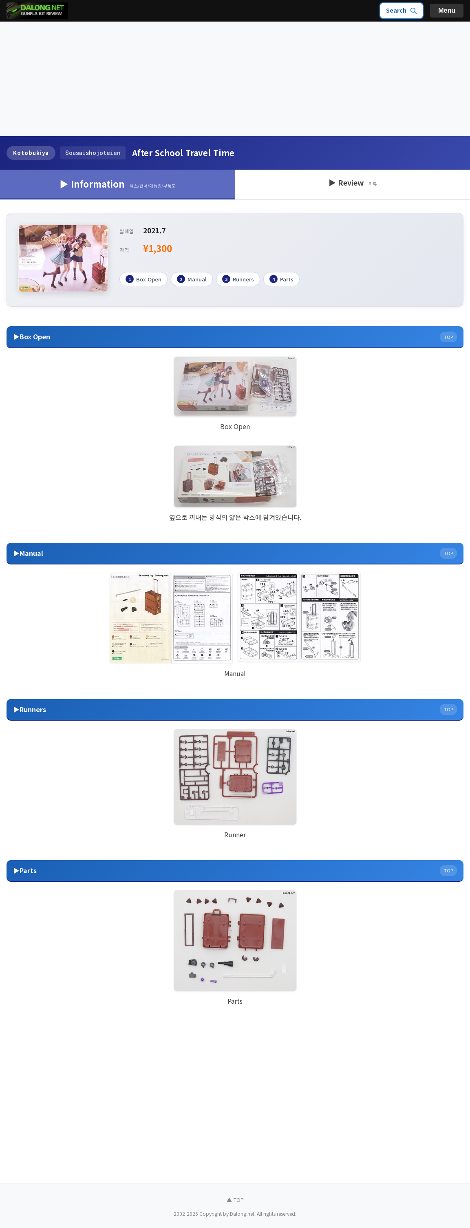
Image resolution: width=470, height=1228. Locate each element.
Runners (238, 279)
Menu (446, 10)
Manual (192, 279)
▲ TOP (235, 1200)
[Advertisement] (235, 79)
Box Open (143, 279)
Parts (281, 279)
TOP (448, 337)
